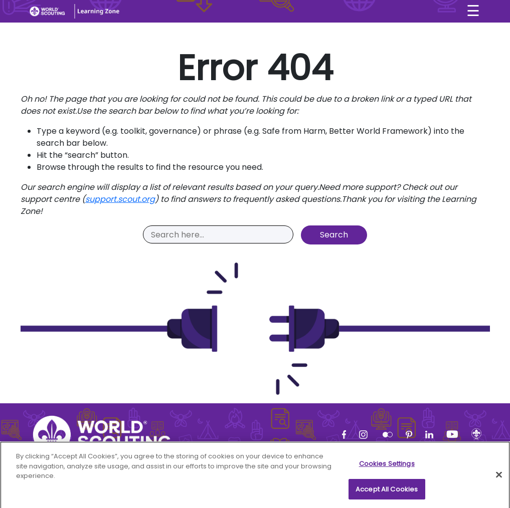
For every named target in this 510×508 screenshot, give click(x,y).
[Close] (499, 479)
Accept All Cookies (387, 493)
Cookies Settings (387, 467)
